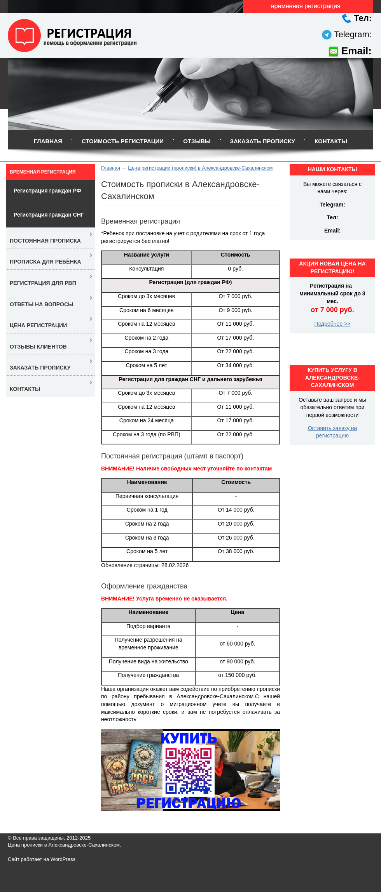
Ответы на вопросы (41, 304)
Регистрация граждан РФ (47, 190)
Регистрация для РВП (43, 283)
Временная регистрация (42, 172)
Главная (48, 141)
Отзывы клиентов (38, 347)
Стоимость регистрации (123, 141)
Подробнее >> (333, 324)
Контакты (331, 141)
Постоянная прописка (45, 241)
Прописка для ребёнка (45, 262)
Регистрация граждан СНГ (49, 215)
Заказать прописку (262, 141)
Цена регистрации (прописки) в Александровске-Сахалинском (200, 168)
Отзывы (196, 141)
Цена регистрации (38, 325)
